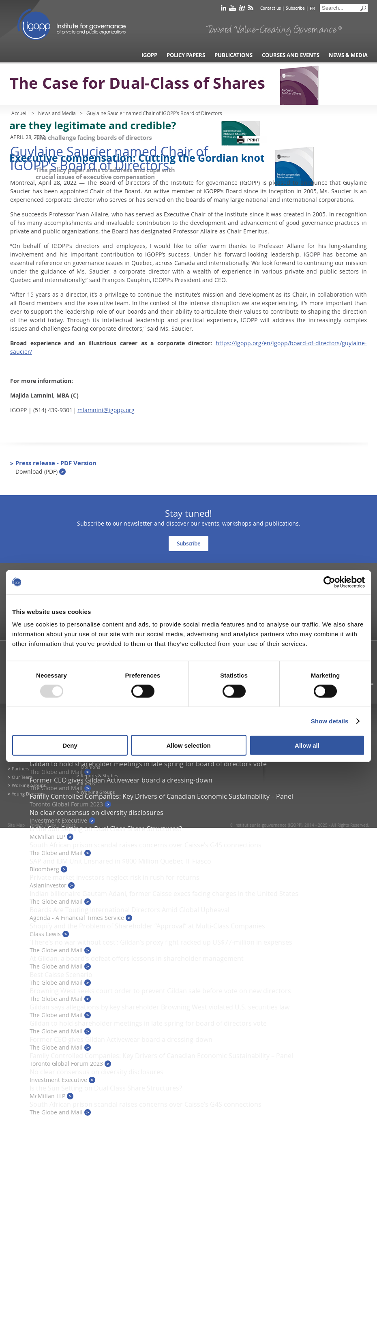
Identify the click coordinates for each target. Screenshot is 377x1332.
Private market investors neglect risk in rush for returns (114, 877)
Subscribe (295, 8)
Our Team (22, 777)
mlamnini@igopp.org (106, 410)
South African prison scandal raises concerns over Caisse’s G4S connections (145, 844)
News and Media (57, 113)
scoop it (242, 9)
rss (250, 9)
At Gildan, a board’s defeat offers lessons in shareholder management (137, 958)
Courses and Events (290, 55)
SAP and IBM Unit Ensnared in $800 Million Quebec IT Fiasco (120, 861)
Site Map (16, 825)
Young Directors (28, 794)
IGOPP (71, 24)
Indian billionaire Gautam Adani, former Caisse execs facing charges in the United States (164, 893)
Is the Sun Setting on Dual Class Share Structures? (106, 828)
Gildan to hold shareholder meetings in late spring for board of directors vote (148, 763)
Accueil (19, 113)
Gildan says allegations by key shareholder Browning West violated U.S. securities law (159, 1007)
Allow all (307, 745)
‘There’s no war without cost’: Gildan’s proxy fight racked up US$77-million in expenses (161, 942)
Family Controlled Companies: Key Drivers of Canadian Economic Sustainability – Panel (161, 796)
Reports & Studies (99, 775)
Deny (69, 745)
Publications (233, 55)
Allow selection (188, 745)
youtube (232, 9)
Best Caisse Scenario (61, 974)
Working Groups (29, 785)
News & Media (348, 55)
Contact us (270, 8)
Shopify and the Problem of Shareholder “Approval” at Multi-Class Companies (147, 925)
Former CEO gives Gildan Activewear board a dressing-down (121, 780)
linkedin (223, 9)
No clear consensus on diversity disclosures (96, 812)
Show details (330, 720)
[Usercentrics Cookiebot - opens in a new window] (329, 582)
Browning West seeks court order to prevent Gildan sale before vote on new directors (160, 990)
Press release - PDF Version (55, 467)
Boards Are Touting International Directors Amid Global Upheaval (129, 909)
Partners (20, 768)
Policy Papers (186, 55)
